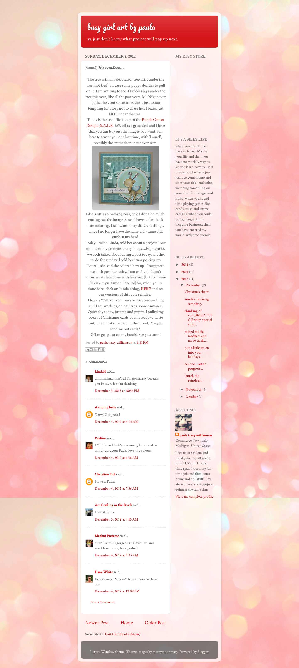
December (194, 285)
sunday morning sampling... (197, 301)
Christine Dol (105, 474)
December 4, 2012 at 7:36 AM (116, 488)
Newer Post (97, 622)
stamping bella (105, 407)
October (192, 396)
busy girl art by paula (121, 26)
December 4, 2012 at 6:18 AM (116, 457)
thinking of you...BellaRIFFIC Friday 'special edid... (198, 317)
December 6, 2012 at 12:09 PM (117, 591)
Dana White (104, 572)
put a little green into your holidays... (197, 352)
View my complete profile (194, 496)
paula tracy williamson (196, 435)
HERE (146, 288)
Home (127, 622)
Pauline (100, 438)
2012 (185, 279)
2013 (185, 271)
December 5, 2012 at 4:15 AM (116, 519)
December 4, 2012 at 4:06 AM (116, 421)
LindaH (100, 371)
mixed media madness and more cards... (196, 336)
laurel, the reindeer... (194, 378)
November (194, 389)
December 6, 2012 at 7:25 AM (116, 555)
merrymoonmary (165, 651)
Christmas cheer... (198, 291)
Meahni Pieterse (107, 536)
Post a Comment (103, 602)
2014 (185, 264)
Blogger (203, 651)
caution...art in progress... (195, 366)
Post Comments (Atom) (122, 634)
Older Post (155, 622)
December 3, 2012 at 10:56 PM (117, 390)
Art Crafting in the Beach (113, 505)
